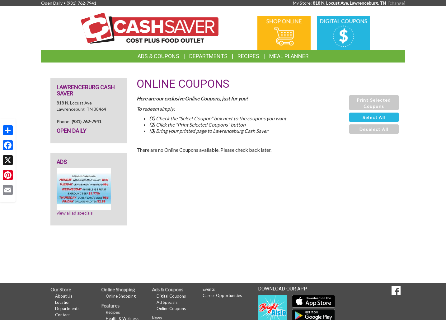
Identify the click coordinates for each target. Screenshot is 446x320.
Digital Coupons (171, 296)
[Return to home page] (149, 27)
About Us (63, 296)
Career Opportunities (222, 295)
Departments (67, 308)
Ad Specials (167, 302)
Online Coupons (171, 308)
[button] (374, 102)
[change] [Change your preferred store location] (396, 3)
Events (209, 289)
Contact (62, 314)
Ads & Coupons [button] (158, 56)
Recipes (248, 56)
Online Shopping (121, 296)
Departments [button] (208, 56)
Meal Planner (289, 56)
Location (63, 302)
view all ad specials (75, 213)
